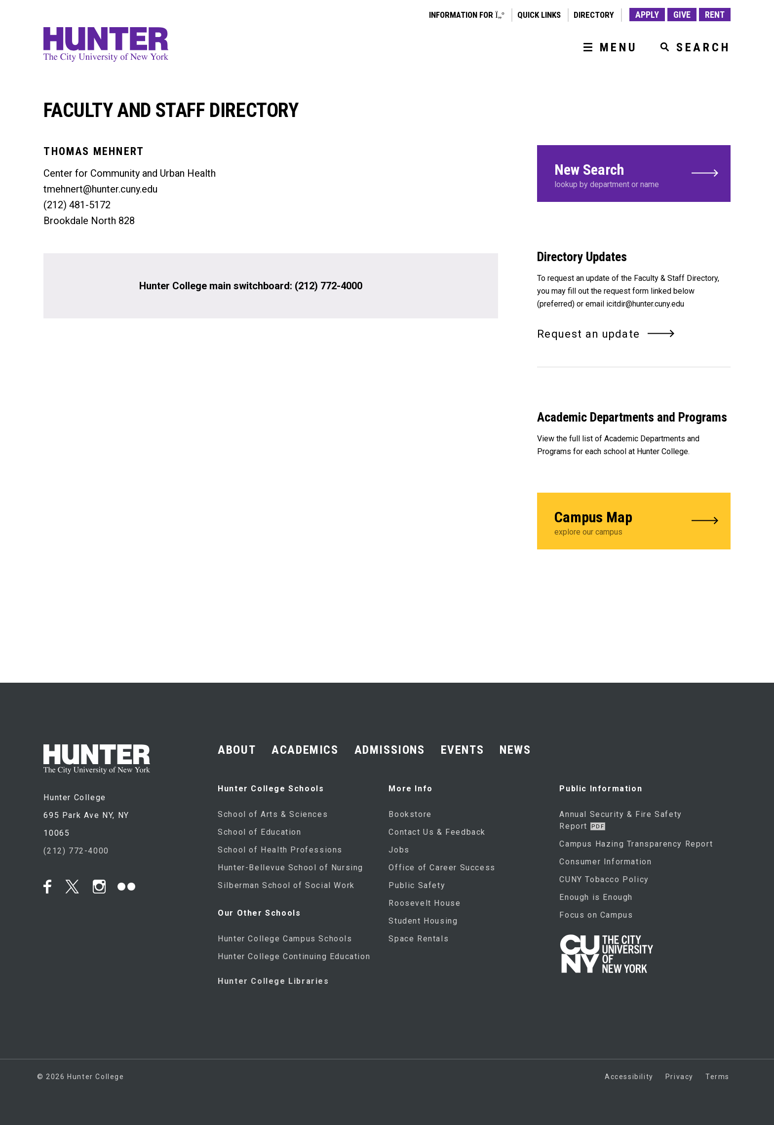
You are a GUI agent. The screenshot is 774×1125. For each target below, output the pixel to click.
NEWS (515, 750)
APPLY (647, 14)
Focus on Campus (596, 915)
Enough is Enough (596, 897)
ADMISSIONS (389, 750)
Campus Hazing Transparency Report (636, 844)
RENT (715, 14)
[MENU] (607, 47)
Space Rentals (418, 938)
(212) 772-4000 (328, 286)
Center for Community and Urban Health (129, 173)
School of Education (259, 832)
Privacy (679, 1077)
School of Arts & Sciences (273, 814)
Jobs (398, 849)
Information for (466, 15)
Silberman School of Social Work (286, 885)
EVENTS (462, 750)
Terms (717, 1077)
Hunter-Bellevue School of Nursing (290, 867)
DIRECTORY (594, 15)
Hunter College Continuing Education (294, 956)
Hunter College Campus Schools (285, 938)
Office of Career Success (441, 867)
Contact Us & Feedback (437, 832)
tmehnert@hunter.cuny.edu (100, 189)
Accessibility (629, 1077)
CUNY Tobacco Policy (604, 879)
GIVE (682, 14)
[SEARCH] (691, 47)
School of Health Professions (280, 849)
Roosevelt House (424, 903)
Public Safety (416, 885)
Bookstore (409, 814)
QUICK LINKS (539, 15)
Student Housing (423, 921)
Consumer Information (605, 861)
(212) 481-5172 (77, 205)
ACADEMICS (304, 750)
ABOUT (237, 750)
